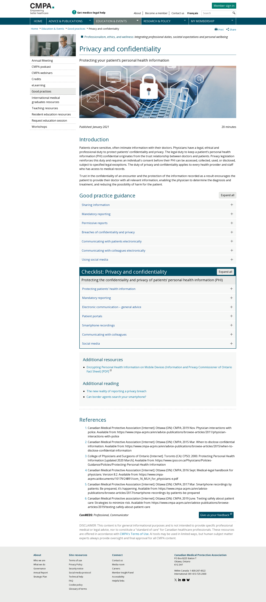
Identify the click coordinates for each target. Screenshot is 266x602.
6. (86, 498)
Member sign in (224, 6)
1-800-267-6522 (198, 570)
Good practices (76, 28)
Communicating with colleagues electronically (113, 250)
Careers (116, 568)
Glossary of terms (78, 588)
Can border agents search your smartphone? (116, 397)
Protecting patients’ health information (108, 289)
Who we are (39, 560)
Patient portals (92, 316)
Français (192, 13)
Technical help (76, 576)
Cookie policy (75, 584)
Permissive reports (95, 223)
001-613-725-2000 (197, 573)
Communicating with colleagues (104, 334)
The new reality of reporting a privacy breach (116, 391)
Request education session (49, 120)
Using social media (95, 259)
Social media (91, 343)
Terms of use (75, 560)
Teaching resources (45, 108)
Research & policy (156, 21)
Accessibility (118, 576)
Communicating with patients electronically (112, 241)
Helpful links (118, 580)
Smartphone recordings (98, 325)
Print (221, 29)
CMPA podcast (41, 67)
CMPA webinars (42, 73)
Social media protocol (80, 572)
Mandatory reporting (96, 214)
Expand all (227, 195)
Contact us (117, 560)
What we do (39, 564)
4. (86, 470)
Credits (36, 79)
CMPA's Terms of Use (134, 534)
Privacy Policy (75, 564)
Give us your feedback (214, 515)
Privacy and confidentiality (104, 28)
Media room (118, 564)
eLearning (38, 85)
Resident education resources (51, 114)
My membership (202, 21)
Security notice (76, 568)
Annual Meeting (42, 60)
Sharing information (96, 205)
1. (86, 428)
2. (86, 442)
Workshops (39, 127)
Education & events (111, 21)
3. (86, 456)
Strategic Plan (40, 576)
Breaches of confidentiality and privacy (108, 232)
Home (38, 21)
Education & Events (52, 28)
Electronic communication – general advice (111, 307)
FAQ (71, 580)
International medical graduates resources (46, 100)
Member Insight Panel (123, 572)
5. (86, 484)
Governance (39, 568)
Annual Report (40, 572)
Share (233, 29)
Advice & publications (65, 21)
